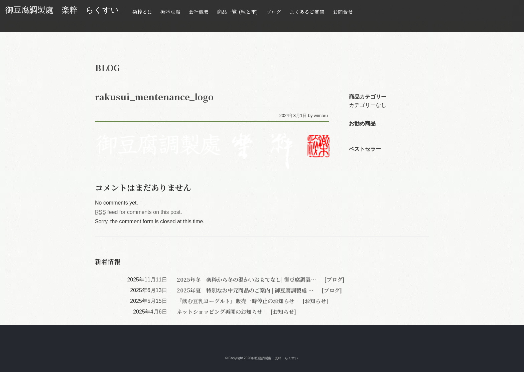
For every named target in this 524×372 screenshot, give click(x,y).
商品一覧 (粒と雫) (237, 11)
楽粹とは (142, 11)
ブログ (273, 11)
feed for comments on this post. (138, 212)
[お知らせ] (314, 301)
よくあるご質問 (306, 11)
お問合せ (343, 11)
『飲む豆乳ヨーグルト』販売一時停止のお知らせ (236, 301)
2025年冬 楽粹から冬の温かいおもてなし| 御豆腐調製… (247, 279)
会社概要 (199, 11)
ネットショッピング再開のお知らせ (220, 312)
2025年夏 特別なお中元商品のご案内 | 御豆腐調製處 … (246, 290)
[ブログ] (334, 279)
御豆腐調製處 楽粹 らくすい (62, 10)
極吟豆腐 (170, 11)
